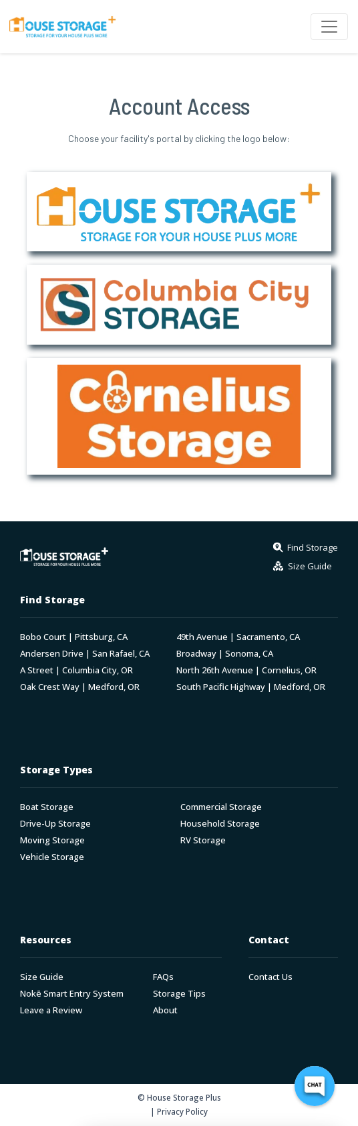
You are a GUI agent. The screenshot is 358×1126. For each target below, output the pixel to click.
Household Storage (220, 823)
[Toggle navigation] (329, 26)
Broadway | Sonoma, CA (224, 653)
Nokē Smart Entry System (72, 993)
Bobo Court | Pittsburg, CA (74, 637)
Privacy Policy (182, 1111)
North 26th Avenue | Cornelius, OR (246, 670)
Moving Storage (52, 840)
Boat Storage (46, 807)
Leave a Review (51, 1010)
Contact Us (270, 977)
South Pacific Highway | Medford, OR (250, 687)
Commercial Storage (221, 807)
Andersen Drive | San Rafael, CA (85, 653)
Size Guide (41, 977)
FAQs (163, 977)
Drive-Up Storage (55, 823)
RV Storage (203, 840)
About (165, 1010)
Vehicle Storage (52, 857)
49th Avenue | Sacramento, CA (238, 637)
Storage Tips (179, 993)
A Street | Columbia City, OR (76, 670)
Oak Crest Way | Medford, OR (80, 687)
